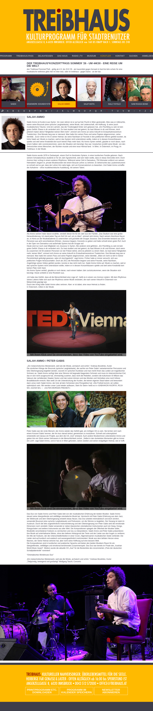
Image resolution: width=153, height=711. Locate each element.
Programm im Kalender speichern (76, 691)
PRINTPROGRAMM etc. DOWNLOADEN (42, 691)
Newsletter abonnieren (111, 691)
